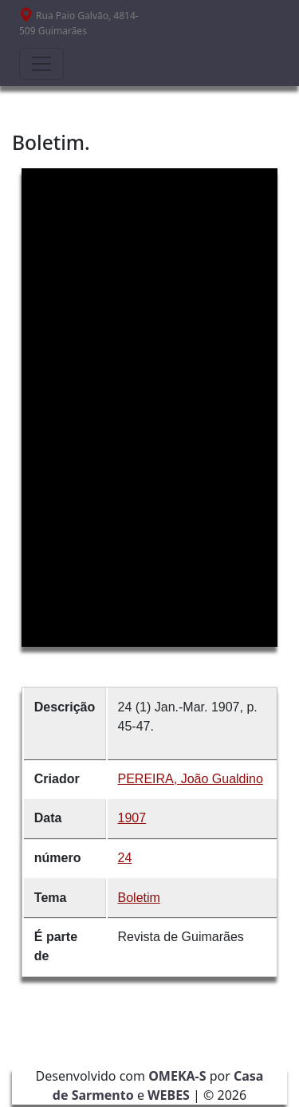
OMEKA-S (177, 1076)
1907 (132, 818)
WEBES (169, 1095)
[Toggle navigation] (41, 64)
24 (125, 858)
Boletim (139, 897)
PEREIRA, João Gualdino (190, 779)
